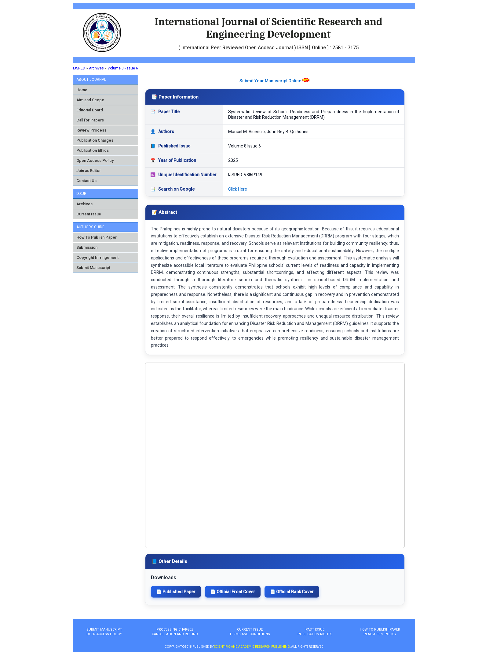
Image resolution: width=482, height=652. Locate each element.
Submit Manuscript (93, 267)
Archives (96, 68)
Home (81, 90)
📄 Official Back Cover (292, 591)
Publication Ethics (92, 150)
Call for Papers (90, 120)
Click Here (237, 189)
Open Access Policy (95, 160)
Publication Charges (94, 140)
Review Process (91, 130)
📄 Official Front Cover (232, 591)
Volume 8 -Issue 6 (123, 68)
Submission (86, 247)
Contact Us (86, 180)
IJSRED (79, 68)
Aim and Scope (90, 100)
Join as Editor (88, 170)
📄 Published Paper (175, 591)
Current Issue (88, 214)
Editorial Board (89, 110)
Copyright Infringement (97, 257)
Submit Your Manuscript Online (270, 80)
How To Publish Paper (96, 237)
